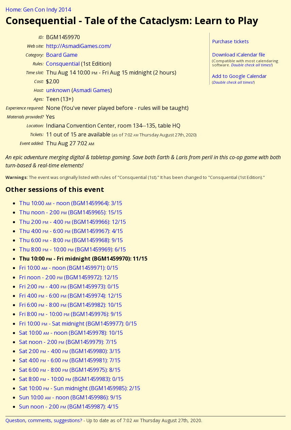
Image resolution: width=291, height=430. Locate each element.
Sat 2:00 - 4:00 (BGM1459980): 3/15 (69, 351)
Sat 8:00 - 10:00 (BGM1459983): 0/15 (71, 379)
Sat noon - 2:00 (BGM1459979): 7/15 (68, 342)
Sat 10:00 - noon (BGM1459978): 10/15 (71, 332)
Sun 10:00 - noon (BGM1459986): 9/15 (70, 397)
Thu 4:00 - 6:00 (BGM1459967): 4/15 (71, 231)
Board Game (62, 55)
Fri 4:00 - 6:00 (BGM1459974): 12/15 (70, 295)
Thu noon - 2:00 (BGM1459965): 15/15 (70, 212)
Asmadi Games (91, 90)
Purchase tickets (230, 41)
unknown (58, 90)
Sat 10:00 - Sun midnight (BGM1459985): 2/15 (79, 388)
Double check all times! (251, 64)
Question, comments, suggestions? (43, 420)
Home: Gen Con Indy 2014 (38, 9)
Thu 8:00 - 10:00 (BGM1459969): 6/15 (72, 249)
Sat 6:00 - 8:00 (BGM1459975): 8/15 (69, 370)
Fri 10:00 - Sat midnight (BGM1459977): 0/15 (78, 323)
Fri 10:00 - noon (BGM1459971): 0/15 (68, 267)
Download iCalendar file (238, 54)
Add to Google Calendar (239, 76)
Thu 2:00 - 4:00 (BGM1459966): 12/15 (72, 222)
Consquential (63, 63)
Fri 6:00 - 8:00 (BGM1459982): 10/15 (70, 305)
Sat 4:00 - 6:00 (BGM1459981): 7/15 (69, 360)
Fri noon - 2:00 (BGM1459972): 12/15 (68, 277)
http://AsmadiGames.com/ (78, 46)
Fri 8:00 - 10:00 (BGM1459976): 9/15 (70, 314)
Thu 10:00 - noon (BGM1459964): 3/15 (70, 203)
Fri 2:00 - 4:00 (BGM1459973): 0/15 (69, 286)
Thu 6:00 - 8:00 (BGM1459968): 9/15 (71, 240)
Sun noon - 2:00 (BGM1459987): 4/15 (68, 406)
